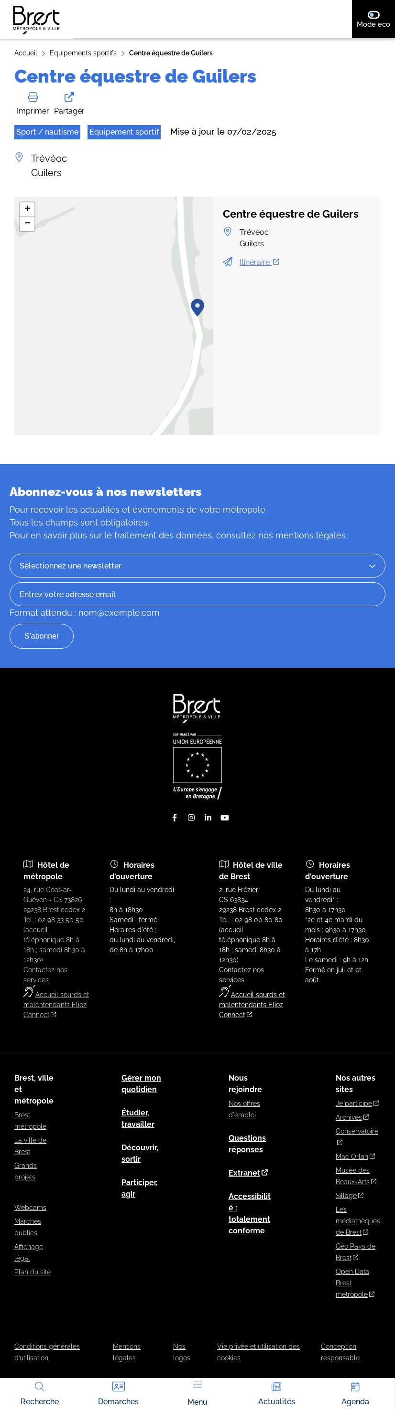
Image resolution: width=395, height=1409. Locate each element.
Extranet (248, 1173)
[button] (197, 307)
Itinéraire (259, 262)
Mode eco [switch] (376, 19)
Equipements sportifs (83, 53)
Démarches (118, 1392)
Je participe (357, 1103)
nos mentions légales (302, 535)
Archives (352, 1117)
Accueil (25, 53)
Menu (197, 1394)
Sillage (349, 1195)
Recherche (40, 1392)
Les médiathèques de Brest (358, 1221)
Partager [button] (69, 104)
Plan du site (32, 1272)
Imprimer (33, 104)
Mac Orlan (355, 1156)
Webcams (30, 1207)
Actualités (276, 1392)
